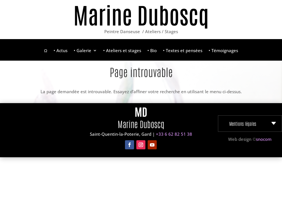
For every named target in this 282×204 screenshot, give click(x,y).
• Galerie (82, 50)
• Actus (60, 50)
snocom (264, 139)
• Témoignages (223, 50)
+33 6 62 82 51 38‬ (174, 134)
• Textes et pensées (182, 50)
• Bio (152, 50)
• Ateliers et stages (122, 50)
